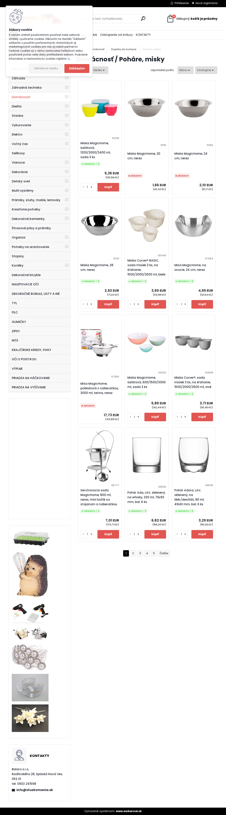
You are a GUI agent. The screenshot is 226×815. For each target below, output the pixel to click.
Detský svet (21, 181)
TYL (14, 303)
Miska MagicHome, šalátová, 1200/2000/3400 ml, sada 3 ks (95, 150)
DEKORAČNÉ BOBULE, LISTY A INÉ (36, 294)
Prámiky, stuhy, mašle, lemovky (36, 200)
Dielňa (16, 106)
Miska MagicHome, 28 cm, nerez (96, 267)
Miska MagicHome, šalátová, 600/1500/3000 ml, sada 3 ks (146, 382)
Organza (18, 237)
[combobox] (185, 70)
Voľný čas (20, 144)
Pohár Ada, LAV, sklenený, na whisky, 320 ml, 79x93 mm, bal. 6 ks (146, 497)
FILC (15, 312)
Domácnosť (21, 97)
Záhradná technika (27, 87)
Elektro (17, 134)
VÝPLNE (17, 368)
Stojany (18, 256)
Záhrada (18, 78)
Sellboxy (18, 153)
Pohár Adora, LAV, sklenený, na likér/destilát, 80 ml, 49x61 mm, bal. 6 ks (189, 497)
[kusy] (87, 187)
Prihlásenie (182, 3)
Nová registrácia (206, 3)
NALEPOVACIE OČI (25, 284)
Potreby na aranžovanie (30, 247)
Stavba (17, 115)
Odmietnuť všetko (46, 68)
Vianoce (18, 162)
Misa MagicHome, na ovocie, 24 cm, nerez (190, 267)
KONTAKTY (143, 35)
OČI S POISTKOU (24, 359)
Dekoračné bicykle (26, 275)
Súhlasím (77, 68)
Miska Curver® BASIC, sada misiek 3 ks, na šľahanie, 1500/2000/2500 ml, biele (146, 267)
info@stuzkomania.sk (34, 790)
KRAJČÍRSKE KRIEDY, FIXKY (31, 350)
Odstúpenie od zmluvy (116, 35)
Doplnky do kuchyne (123, 49)
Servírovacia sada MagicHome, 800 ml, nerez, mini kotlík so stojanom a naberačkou (98, 497)
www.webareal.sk (129, 811)
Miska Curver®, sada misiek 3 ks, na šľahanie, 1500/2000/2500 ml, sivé (192, 382)
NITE (15, 340)
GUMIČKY (19, 322)
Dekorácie (20, 172)
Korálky (17, 265)
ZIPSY (16, 331)
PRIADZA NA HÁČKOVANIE (31, 378)
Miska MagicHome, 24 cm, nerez (190, 156)
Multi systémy (22, 190)
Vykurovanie (21, 125)
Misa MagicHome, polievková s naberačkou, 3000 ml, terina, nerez (99, 388)
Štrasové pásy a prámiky (31, 228)
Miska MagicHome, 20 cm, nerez (143, 156)
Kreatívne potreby (26, 209)
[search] (143, 18)
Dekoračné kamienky (28, 219)
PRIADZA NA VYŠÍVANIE (29, 387)
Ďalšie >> (164, 553)
